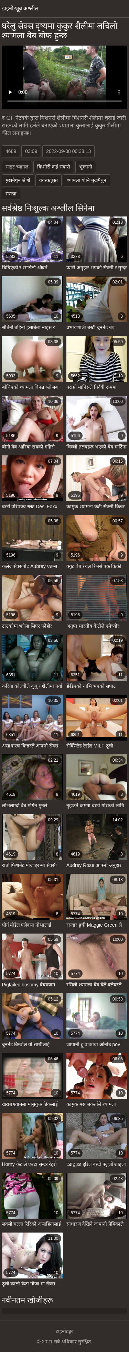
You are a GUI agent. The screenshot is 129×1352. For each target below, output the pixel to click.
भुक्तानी (85, 167)
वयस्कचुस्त (48, 180)
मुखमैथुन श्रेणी (18, 180)
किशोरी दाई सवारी (53, 167)
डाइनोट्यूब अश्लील (20, 8)
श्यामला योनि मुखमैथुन (86, 180)
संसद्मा (11, 193)
